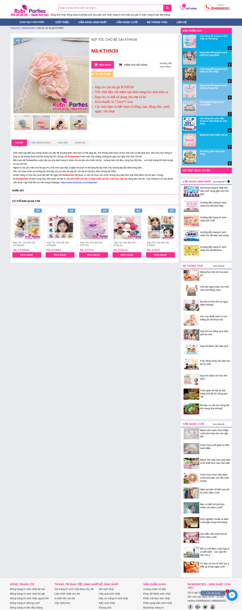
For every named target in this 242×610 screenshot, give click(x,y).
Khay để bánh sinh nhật (157, 593)
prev (16, 233)
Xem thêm (218, 182)
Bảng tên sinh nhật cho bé (214, 135)
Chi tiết (19, 144)
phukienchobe (28, 28)
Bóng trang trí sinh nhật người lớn (29, 598)
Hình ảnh (63, 143)
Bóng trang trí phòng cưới (25, 602)
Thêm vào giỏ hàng (133, 65)
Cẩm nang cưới (127, 22)
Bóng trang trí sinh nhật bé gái (27, 593)
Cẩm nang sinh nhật (92, 22)
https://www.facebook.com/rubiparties (79, 182)
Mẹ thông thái (157, 22)
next (172, 233)
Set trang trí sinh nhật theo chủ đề (74, 589)
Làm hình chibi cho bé (67, 593)
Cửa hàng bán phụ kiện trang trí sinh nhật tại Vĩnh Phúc (213, 121)
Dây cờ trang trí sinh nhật (113, 598)
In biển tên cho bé (65, 598)
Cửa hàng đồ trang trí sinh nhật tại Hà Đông (213, 37)
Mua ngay (102, 65)
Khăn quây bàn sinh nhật (157, 602)
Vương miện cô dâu (154, 589)
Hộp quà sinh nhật (109, 593)
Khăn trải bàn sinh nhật (156, 598)
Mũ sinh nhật (106, 589)
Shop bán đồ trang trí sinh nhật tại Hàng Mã (213, 86)
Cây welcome (62, 602)
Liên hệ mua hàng (40, 143)
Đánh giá (80, 143)
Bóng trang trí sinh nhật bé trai (27, 589)
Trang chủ (15, 28)
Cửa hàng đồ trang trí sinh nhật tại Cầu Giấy (213, 70)
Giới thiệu (62, 22)
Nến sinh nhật (107, 602)
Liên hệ (182, 22)
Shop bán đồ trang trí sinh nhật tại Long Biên (213, 53)
